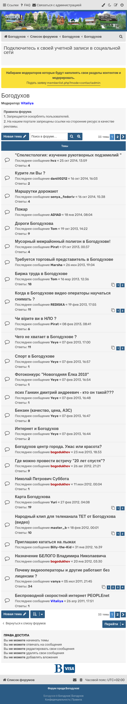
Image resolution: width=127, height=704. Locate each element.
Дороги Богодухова (34, 223)
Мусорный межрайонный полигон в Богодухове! (63, 241)
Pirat (55, 247)
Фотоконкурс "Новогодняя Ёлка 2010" (52, 374)
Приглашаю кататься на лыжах (45, 542)
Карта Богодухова (32, 497)
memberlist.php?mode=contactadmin (73, 83)
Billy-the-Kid (61, 547)
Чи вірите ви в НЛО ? (36, 318)
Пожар (21, 209)
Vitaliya (27, 103)
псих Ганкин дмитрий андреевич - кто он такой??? (64, 392)
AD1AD (56, 215)
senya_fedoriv (63, 197)
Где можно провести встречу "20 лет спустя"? (60, 461)
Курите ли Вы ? (30, 173)
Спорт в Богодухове (35, 356)
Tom (54, 229)
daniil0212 (59, 178)
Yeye (55, 342)
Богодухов (15, 95)
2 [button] (118, 137)
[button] (123, 137)
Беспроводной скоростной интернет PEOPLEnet (62, 595)
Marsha (57, 265)
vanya (56, 581)
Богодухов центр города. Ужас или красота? (58, 446)
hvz (53, 160)
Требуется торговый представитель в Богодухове (64, 259)
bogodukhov (60, 452)
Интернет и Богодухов (37, 428)
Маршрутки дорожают (36, 191)
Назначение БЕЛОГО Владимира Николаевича (60, 556)
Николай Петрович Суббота (42, 479)
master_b (59, 528)
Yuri (54, 502)
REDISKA (58, 304)
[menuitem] (25, 5)
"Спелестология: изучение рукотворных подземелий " (68, 155)
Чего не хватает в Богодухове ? (46, 337)
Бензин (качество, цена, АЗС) (43, 410)
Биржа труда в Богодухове (41, 274)
